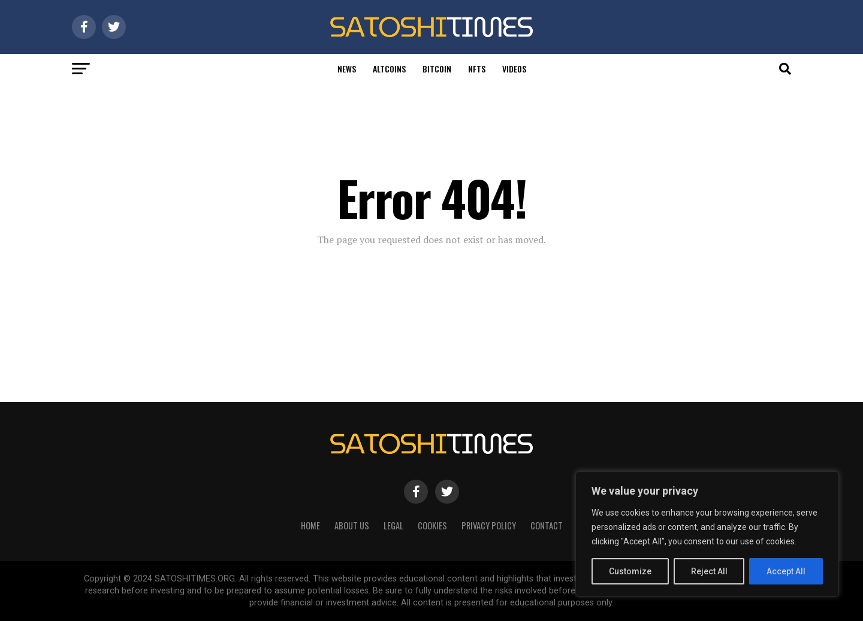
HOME (310, 525)
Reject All (709, 571)
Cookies (432, 525)
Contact (546, 525)
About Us (351, 525)
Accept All (786, 571)
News (346, 68)
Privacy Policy (488, 525)
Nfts (476, 68)
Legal (393, 525)
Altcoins (389, 68)
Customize (630, 571)
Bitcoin (437, 68)
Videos (514, 68)
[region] (707, 534)
